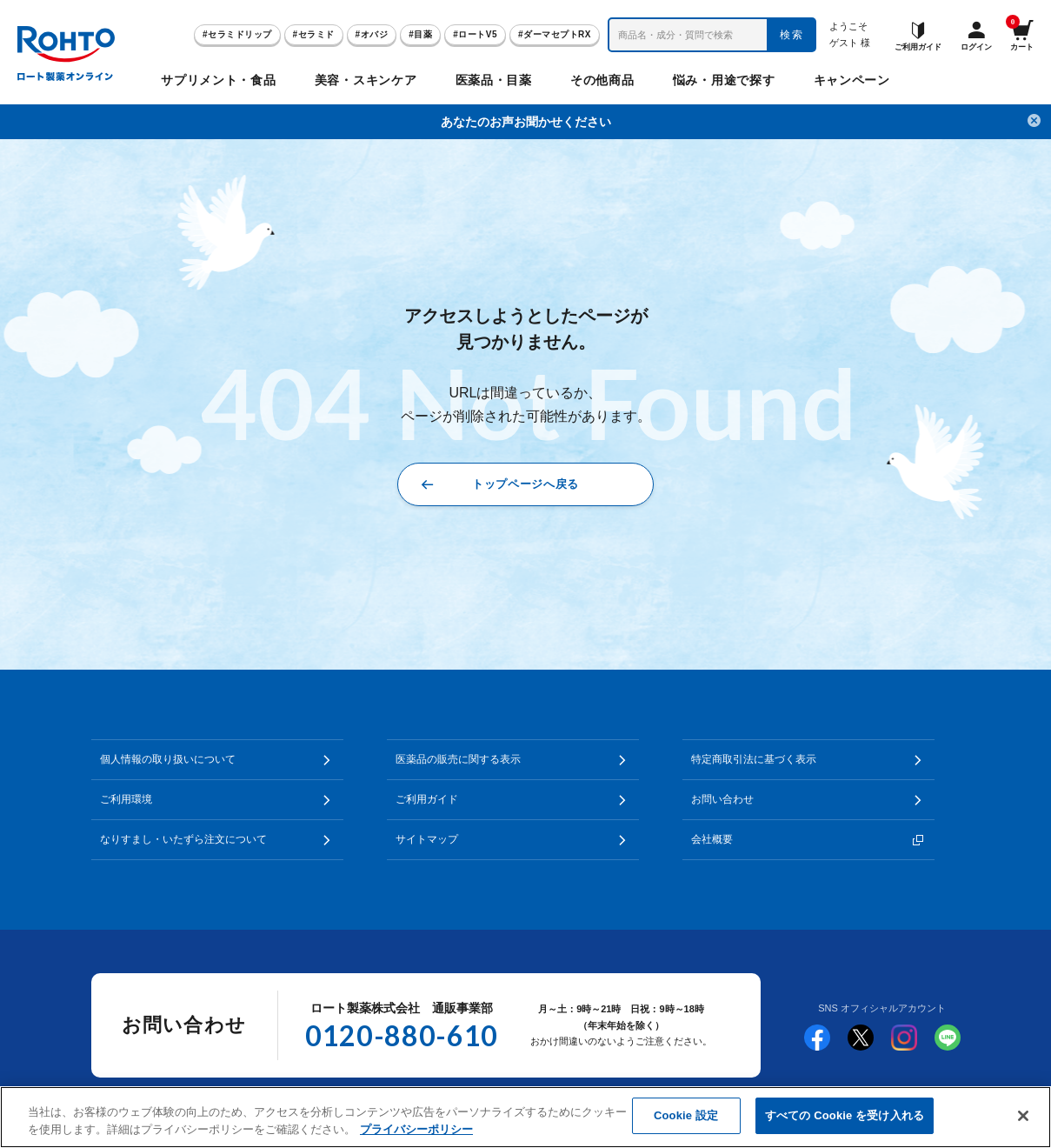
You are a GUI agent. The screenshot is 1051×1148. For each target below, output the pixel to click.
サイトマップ (427, 839)
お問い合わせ (722, 799)
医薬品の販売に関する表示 (458, 759)
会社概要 (712, 839)
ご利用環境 (126, 799)
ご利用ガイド (427, 799)
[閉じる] (1023, 1116)
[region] (525, 1117)
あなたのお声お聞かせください (526, 122)
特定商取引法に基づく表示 (753, 759)
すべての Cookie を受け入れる (844, 1115)
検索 (792, 35)
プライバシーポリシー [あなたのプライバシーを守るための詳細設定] (416, 1129)
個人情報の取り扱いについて (168, 759)
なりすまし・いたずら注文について (183, 839)
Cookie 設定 (686, 1115)
